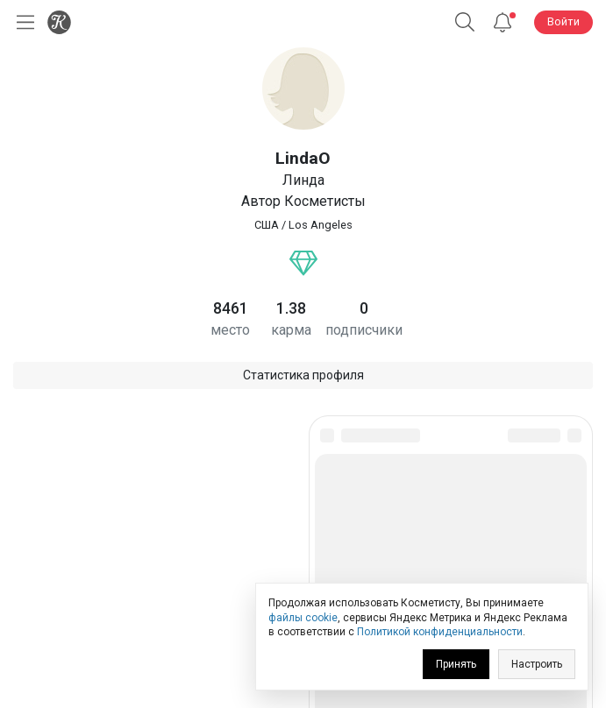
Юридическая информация (303, 571)
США (266, 224)
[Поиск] (465, 22)
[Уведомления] (502, 22)
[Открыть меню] (22, 22)
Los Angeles (321, 224)
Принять (456, 664)
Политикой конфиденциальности (440, 632)
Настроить (536, 664)
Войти (563, 21)
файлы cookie (303, 618)
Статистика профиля (303, 375)
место (230, 330)
